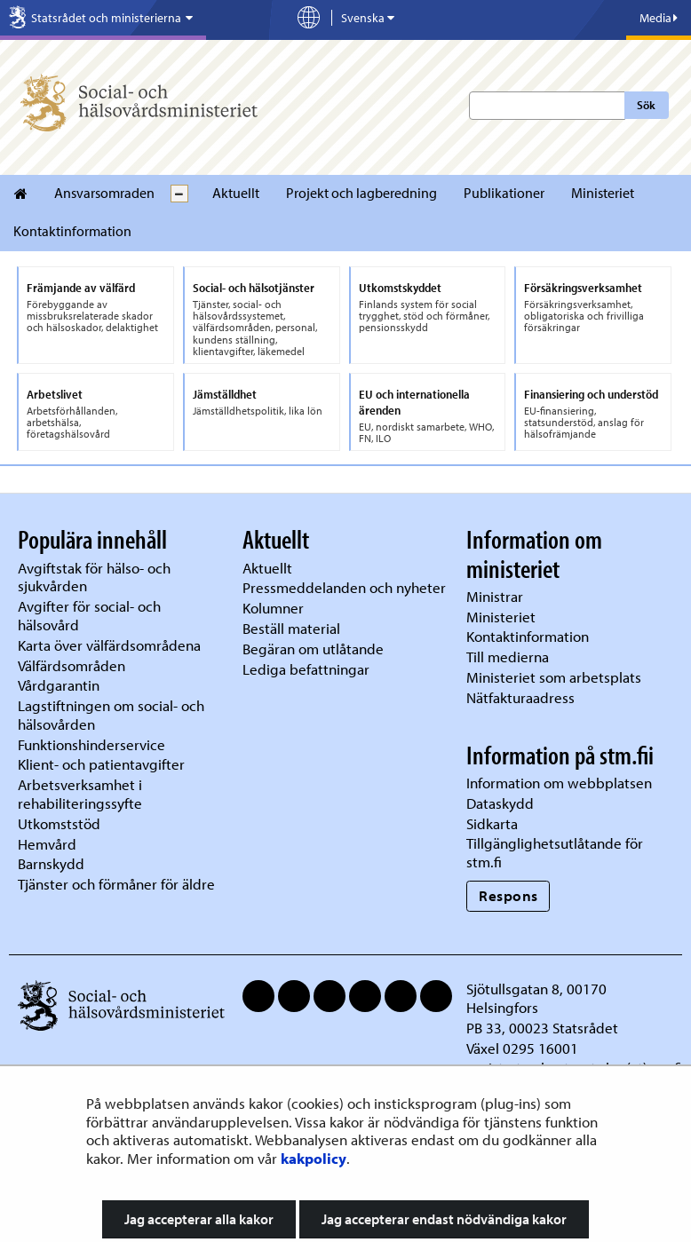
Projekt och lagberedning (361, 193)
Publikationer (504, 193)
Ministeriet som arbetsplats (553, 677)
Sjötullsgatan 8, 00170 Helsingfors (536, 998)
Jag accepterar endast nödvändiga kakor (444, 1219)
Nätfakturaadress (520, 697)
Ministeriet (602, 193)
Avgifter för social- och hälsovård (89, 615)
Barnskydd (51, 863)
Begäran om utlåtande (313, 648)
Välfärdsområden (71, 665)
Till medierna (507, 656)
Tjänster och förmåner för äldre (116, 883)
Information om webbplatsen (559, 782)
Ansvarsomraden (104, 193)
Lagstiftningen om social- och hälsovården (111, 714)
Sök (646, 105)
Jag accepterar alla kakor (199, 1219)
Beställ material (291, 628)
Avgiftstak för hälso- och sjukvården (94, 577)
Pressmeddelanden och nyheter (344, 587)
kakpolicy (313, 1158)
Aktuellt (235, 193)
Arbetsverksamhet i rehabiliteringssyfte (82, 793)
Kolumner (273, 607)
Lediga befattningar (305, 669)
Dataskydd (500, 803)
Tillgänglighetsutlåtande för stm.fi (554, 852)
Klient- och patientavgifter (101, 764)
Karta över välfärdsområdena (109, 645)
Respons (508, 895)
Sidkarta (492, 823)
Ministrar (494, 596)
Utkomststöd (59, 823)
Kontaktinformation (72, 231)
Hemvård (47, 844)
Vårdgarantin (58, 685)
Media (658, 18)
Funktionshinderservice (91, 744)
